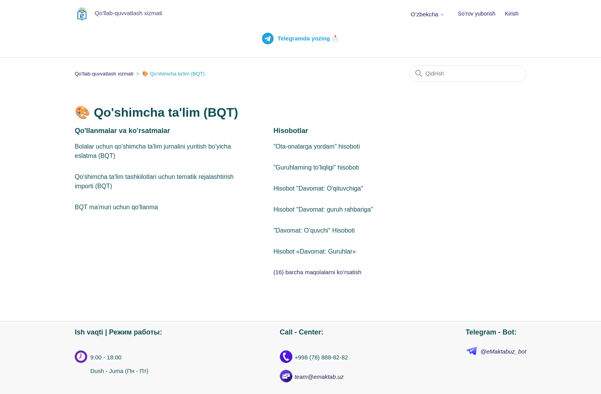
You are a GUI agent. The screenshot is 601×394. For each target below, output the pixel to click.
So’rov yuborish (477, 14)
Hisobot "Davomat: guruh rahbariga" (323, 209)
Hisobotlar (290, 131)
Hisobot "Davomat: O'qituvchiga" (318, 188)
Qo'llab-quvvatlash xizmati (104, 74)
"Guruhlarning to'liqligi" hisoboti (316, 167)
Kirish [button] (511, 14)
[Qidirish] (468, 73)
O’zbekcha (428, 14)
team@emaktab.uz (319, 376)
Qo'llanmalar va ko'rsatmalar (122, 131)
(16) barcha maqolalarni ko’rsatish (317, 272)
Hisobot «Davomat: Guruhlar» (314, 251)
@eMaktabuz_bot (503, 351)
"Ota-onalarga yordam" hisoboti (316, 146)
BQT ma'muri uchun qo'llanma (116, 207)
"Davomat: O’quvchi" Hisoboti (314, 230)
